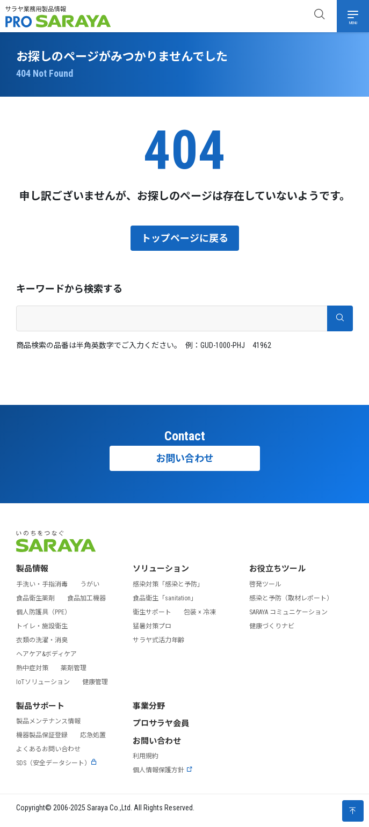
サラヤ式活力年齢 (158, 640)
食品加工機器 (86, 598)
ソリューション (161, 569)
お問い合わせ (185, 458)
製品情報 (32, 569)
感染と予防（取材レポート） (291, 598)
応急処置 (93, 735)
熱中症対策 (32, 668)
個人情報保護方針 (163, 770)
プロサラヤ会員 (161, 723)
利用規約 (145, 756)
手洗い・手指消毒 (42, 584)
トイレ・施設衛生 (42, 626)
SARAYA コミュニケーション (288, 612)
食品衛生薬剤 (35, 598)
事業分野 (149, 706)
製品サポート (40, 706)
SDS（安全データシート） (56, 763)
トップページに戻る (184, 238)
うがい (89, 584)
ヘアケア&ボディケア (46, 654)
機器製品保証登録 (42, 735)
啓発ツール (265, 584)
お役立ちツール (277, 569)
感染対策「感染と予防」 (168, 584)
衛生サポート (152, 612)
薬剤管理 (73, 668)
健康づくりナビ (271, 626)
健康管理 (95, 682)
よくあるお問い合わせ (48, 749)
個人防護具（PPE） (43, 612)
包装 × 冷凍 (200, 612)
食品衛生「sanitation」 (165, 598)
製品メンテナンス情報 (48, 721)
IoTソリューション (43, 682)
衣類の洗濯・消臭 (42, 640)
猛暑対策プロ (152, 626)
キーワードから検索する (69, 288)
